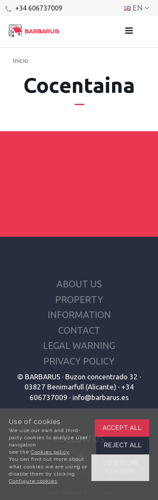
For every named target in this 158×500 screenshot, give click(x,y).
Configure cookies (33, 481)
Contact (79, 330)
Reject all (123, 445)
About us (79, 283)
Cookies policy (50, 452)
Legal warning (79, 345)
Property (79, 299)
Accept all (122, 428)
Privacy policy (79, 361)
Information (79, 314)
